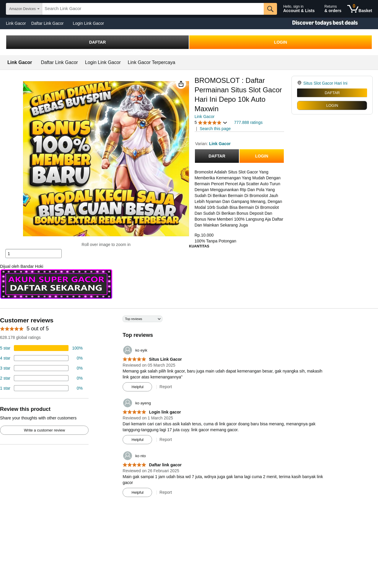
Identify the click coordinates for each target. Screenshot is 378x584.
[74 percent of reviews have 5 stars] (41, 348)
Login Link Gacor (88, 23)
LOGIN (280, 42)
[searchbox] (153, 8)
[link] (300, 83)
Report (165, 386)
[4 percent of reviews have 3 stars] (41, 368)
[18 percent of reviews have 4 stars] (41, 358)
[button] (181, 84)
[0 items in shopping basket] (360, 8)
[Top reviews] (189, 408)
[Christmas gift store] (319, 23)
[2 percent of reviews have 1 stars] (41, 388)
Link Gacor (16, 23)
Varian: (202, 143)
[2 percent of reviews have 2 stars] (41, 378)
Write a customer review (44, 430)
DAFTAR (97, 42)
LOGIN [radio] (332, 105)
